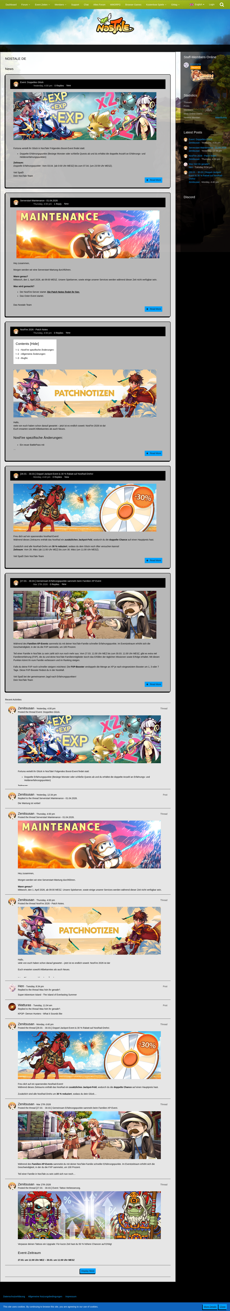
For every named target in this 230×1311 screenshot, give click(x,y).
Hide (34, 343)
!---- (35, 350)
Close (223, 1306)
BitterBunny (221, 117)
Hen (21, 986)
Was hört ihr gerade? (49, 989)
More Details (210, 1306)
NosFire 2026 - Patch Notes (34, 329)
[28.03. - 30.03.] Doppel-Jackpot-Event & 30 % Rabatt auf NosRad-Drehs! (56, 474)
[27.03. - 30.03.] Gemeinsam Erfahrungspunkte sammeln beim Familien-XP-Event (60, 581)
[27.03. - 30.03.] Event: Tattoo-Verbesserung (58, 1188)
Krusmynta (195, 64)
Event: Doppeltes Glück (31, 82)
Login (212, 4)
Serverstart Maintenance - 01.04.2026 (39, 200)
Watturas (24, 1005)
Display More (87, 1271)
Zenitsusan (25, 85)
